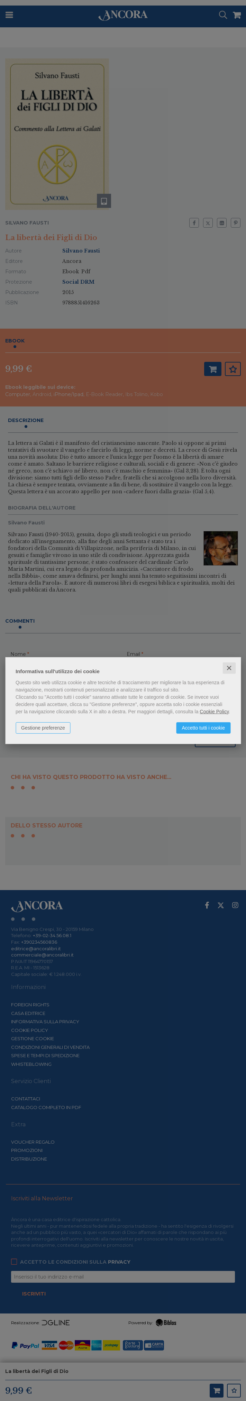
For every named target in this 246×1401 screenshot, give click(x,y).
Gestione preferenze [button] (43, 727)
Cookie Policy (214, 711)
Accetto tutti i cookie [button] (203, 727)
